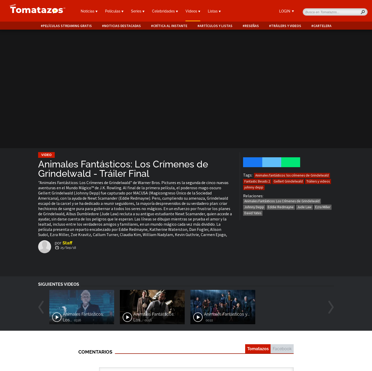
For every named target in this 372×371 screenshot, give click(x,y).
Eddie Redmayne (281, 207)
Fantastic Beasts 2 (257, 181)
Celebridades (165, 11)
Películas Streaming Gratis (67, 26)
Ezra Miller (322, 207)
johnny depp (253, 187)
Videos (192, 11)
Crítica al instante (170, 26)
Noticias (89, 11)
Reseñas (252, 26)
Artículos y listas (215, 26)
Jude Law (304, 207)
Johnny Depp (254, 207)
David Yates (252, 213)
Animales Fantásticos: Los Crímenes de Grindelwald (282, 201)
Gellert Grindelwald (288, 181)
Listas (214, 11)
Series (137, 11)
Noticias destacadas (122, 26)
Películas (114, 11)
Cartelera (322, 26)
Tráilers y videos (286, 26)
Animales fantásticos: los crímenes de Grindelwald (292, 175)
